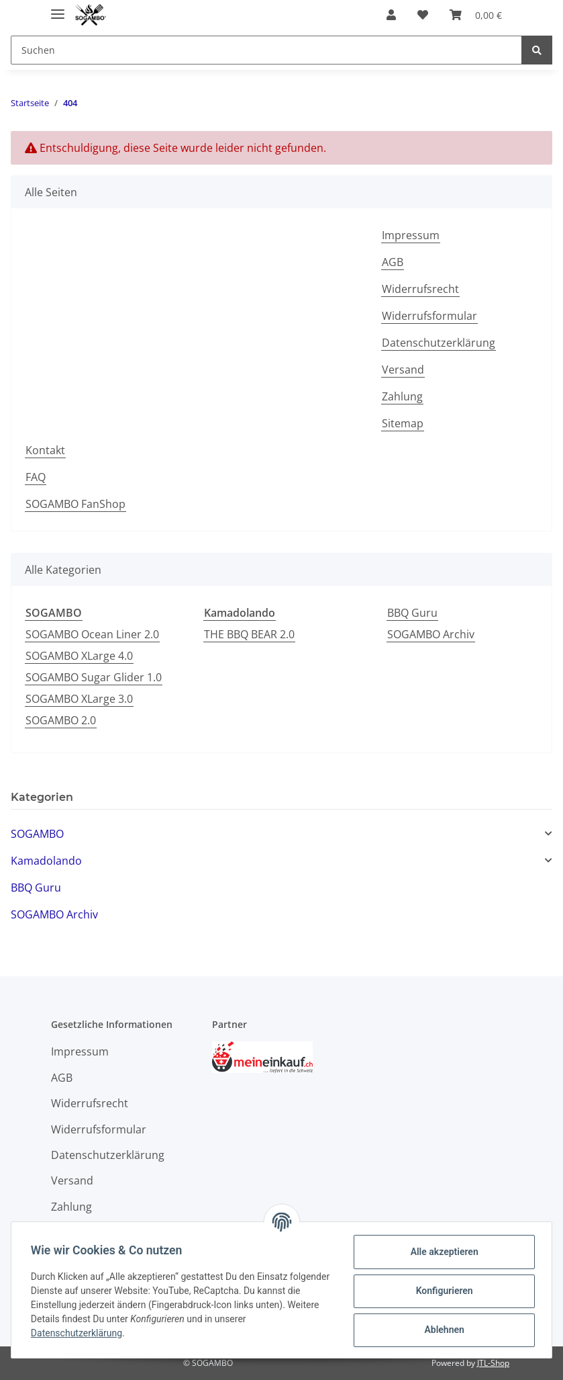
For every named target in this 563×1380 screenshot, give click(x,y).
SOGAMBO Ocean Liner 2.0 (92, 634)
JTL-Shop (493, 1363)
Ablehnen (442, 1329)
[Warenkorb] (476, 14)
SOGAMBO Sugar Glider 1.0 (93, 677)
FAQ (35, 477)
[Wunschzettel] (423, 14)
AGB (392, 262)
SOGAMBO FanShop (75, 504)
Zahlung (402, 396)
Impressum (411, 235)
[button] (391, 14)
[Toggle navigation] (57, 8)
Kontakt (45, 450)
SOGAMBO (37, 833)
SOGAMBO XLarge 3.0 (79, 698)
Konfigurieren (441, 1290)
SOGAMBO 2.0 (60, 720)
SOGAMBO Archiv (430, 634)
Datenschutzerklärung (438, 342)
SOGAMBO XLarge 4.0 (79, 655)
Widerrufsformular (429, 315)
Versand (403, 369)
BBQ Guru (412, 612)
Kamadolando (46, 860)
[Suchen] (266, 50)
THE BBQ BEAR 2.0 (249, 634)
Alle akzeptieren (442, 1251)
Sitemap (402, 423)
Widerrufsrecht (420, 289)
